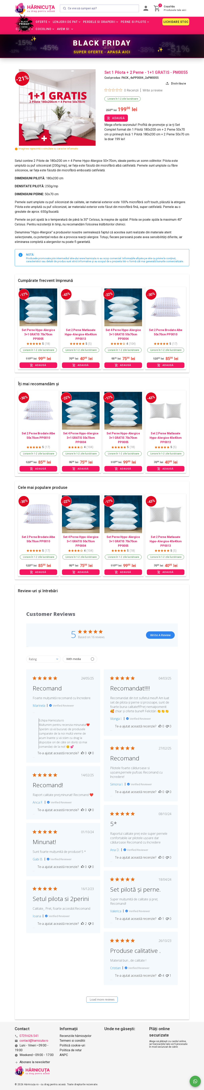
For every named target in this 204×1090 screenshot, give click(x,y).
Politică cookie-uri (72, 1045)
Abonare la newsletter (35, 1062)
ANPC (64, 1055)
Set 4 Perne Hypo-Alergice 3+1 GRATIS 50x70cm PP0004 (123, 334)
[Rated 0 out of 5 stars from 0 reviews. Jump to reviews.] (121, 90)
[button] (43, 21)
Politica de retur (71, 1050)
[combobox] (43, 659)
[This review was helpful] (82, 753)
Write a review (153, 90)
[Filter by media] (80, 659)
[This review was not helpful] (89, 753)
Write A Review (160, 635)
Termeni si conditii (72, 1040)
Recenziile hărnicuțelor (75, 1036)
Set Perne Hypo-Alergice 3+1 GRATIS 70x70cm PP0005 (38, 334)
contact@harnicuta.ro (34, 1040)
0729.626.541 (29, 1036)
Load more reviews (102, 999)
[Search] (99, 8)
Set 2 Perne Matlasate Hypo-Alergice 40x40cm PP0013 (81, 334)
